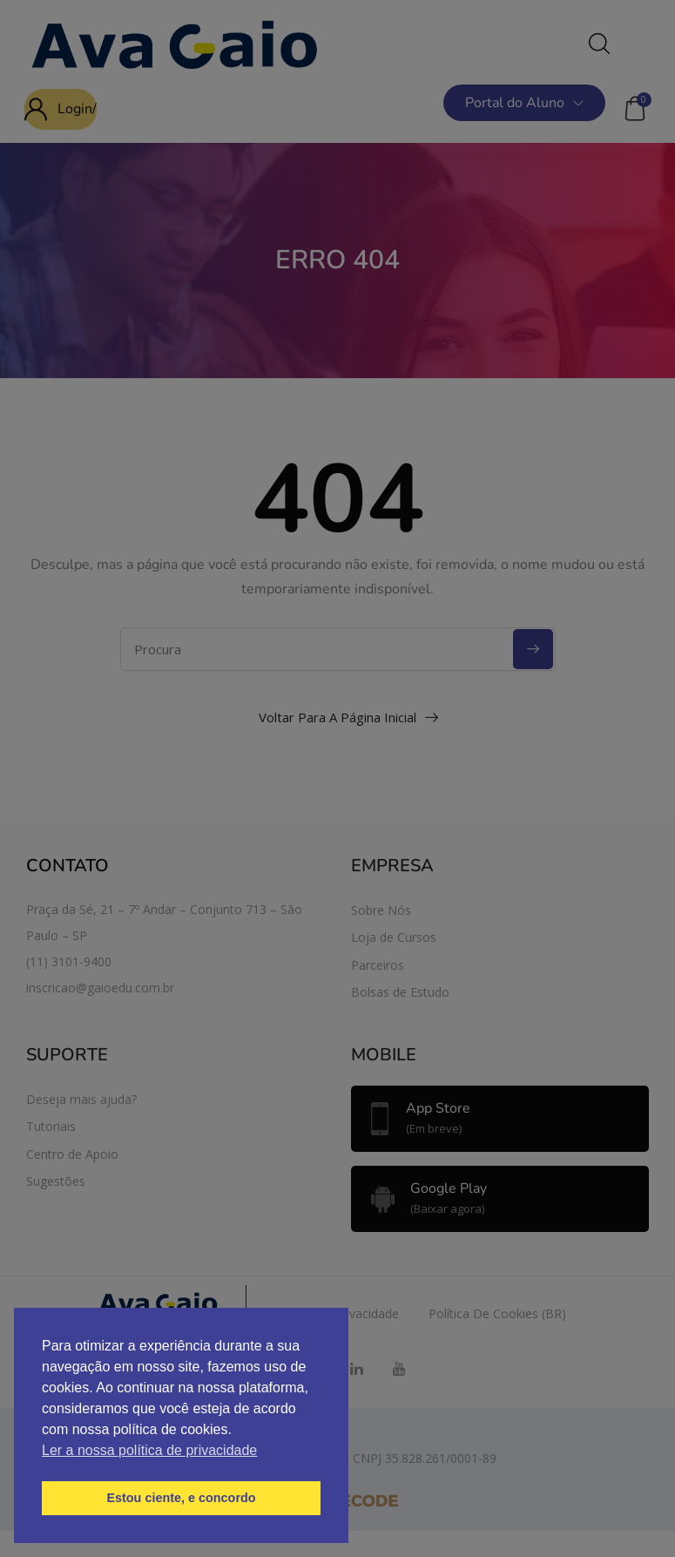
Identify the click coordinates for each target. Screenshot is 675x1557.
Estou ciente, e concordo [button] (180, 1498)
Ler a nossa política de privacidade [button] (149, 1450)
